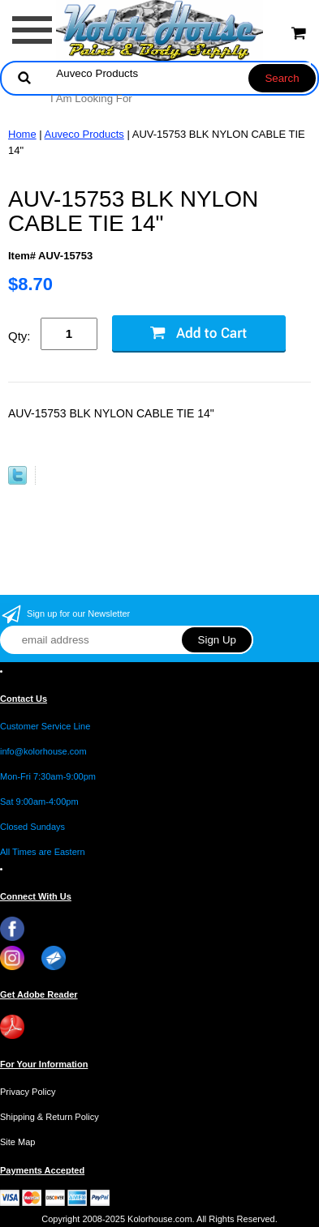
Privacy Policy (27, 1092)
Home (22, 134)
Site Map (17, 1142)
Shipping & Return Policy (49, 1117)
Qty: (19, 336)
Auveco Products (84, 134)
